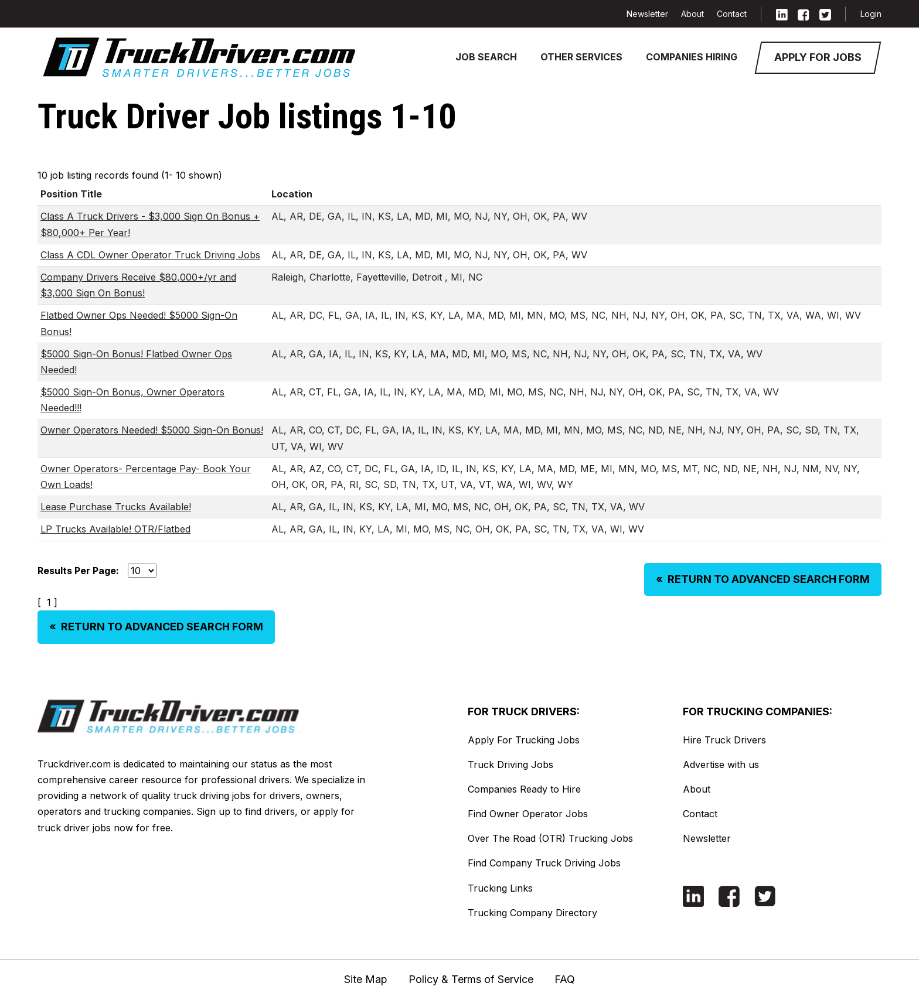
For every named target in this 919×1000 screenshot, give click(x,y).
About (692, 14)
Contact (732, 14)
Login (870, 14)
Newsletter (647, 14)
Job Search (486, 57)
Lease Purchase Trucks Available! (115, 507)
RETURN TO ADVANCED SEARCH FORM (763, 579)
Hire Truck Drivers (724, 740)
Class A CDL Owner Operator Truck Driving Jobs (150, 255)
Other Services (581, 57)
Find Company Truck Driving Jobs (544, 863)
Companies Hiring (691, 57)
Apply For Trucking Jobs (524, 740)
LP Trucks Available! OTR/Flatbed (115, 529)
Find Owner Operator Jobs (528, 814)
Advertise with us (721, 764)
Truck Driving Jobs (510, 764)
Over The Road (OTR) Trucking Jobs (550, 838)
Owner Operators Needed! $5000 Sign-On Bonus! (151, 430)
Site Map (365, 979)
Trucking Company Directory (532, 913)
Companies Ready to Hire (524, 789)
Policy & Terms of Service (471, 979)
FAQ (564, 979)
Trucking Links (500, 888)
